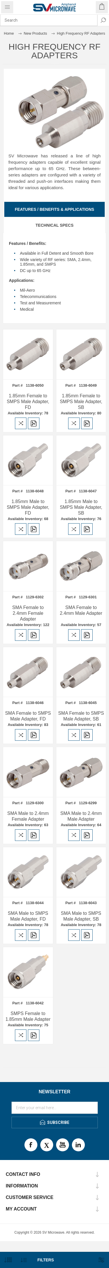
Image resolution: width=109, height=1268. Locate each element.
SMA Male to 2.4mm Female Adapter (28, 816)
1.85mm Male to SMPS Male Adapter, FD (28, 507)
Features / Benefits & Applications (54, 209)
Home (9, 33)
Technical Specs (55, 225)
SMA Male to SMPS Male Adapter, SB (81, 916)
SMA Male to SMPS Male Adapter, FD (28, 916)
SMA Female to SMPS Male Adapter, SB (81, 716)
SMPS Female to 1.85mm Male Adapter (28, 1016)
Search (103, 20)
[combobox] (48, 20)
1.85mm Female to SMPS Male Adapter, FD (28, 401)
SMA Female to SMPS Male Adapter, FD (28, 716)
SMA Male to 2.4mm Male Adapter (81, 816)
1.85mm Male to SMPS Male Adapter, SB (81, 507)
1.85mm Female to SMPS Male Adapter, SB (81, 401)
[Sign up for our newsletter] (55, 1108)
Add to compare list (20, 423)
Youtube (62, 1144)
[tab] (54, 209)
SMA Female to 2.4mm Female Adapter (28, 613)
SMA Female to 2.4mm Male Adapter (81, 610)
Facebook (30, 1144)
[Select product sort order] (24, 1260)
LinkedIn (78, 1144)
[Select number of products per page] (8, 1260)
